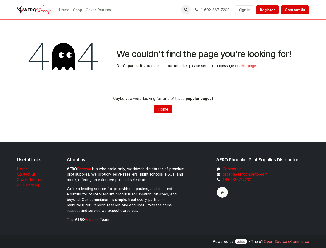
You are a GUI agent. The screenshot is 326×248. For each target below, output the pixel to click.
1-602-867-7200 (212, 9)
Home (163, 109)
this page (248, 65)
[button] (186, 9)
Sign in (244, 9)
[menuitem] (64, 9)
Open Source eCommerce (286, 241)
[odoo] (222, 192)
